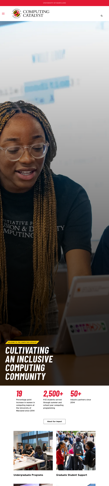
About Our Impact (54, 421)
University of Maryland (54, 3)
